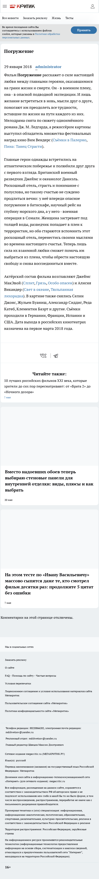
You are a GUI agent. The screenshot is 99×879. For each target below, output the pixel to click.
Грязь (41, 282)
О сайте (9, 667)
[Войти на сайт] (92, 6)
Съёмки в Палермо (69, 139)
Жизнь (56, 18)
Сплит (28, 282)
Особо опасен (60, 282)
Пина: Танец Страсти (23, 146)
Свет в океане (36, 289)
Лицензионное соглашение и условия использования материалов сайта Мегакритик (48, 693)
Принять (84, 30)
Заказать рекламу (35, 18)
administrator (48, 66)
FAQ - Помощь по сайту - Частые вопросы (30, 675)
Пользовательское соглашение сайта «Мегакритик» (36, 703)
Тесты (69, 18)
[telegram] (57, 356)
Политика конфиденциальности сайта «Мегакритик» (37, 711)
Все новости (10, 18)
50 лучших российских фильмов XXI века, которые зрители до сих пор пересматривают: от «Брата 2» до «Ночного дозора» (49, 389)
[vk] (43, 356)
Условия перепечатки (18, 683)
